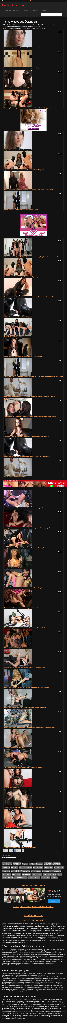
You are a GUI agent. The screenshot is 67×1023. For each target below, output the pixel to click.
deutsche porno (31, 1)
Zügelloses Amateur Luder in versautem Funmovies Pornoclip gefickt (24, 169)
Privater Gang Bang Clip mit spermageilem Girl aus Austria (21, 209)
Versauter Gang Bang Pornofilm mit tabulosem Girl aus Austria (22, 48)
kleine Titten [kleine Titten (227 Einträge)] (16, 874)
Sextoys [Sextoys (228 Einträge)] (54, 878)
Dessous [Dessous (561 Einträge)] (6, 867)
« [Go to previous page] (4, 850)
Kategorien (8, 10)
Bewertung (16, 10)
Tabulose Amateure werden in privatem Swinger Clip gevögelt (22, 277)
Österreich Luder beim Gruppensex (14, 647)
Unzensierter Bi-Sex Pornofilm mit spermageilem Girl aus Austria (22, 608)
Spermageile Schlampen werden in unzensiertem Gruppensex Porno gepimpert (27, 528)
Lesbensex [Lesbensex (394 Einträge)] (26, 874)
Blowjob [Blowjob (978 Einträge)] (47, 864)
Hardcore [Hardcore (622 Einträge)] (57, 871)
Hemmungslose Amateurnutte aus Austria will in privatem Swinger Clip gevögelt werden (29, 396)
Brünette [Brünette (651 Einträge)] (56, 864)
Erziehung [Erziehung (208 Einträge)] (6, 871)
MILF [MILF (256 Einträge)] (60, 874)
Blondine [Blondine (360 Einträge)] (39, 864)
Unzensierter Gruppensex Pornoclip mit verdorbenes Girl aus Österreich (25, 707)
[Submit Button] (60, 14)
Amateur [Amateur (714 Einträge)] (17, 864)
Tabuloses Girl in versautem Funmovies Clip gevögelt (19, 88)
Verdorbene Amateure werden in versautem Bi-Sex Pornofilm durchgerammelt (26, 436)
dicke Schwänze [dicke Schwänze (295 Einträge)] (25, 867)
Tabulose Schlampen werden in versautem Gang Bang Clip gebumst (23, 68)
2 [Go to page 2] (9, 850)
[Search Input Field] (50, 14)
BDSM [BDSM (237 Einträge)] (31, 864)
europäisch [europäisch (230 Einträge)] (15, 871)
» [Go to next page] (22, 850)
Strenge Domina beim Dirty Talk (13, 568)
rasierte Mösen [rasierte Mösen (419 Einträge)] (34, 878)
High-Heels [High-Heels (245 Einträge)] (6, 874)
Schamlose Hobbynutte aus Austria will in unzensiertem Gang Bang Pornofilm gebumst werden (31, 257)
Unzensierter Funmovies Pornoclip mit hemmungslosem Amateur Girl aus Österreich (28, 189)
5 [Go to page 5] (17, 850)
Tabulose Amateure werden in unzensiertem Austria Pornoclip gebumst (24, 588)
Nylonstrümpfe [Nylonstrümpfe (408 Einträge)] (20, 878)
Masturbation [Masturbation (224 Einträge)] (37, 874)
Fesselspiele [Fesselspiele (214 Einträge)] (25, 871)
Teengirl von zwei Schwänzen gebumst (15, 476)
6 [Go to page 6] (20, 850)
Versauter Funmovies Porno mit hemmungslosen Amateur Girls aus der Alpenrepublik (29, 297)
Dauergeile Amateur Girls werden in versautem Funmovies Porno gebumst (25, 548)
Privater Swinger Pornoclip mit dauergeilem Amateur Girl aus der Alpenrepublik (27, 456)
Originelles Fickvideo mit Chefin (13, 336)
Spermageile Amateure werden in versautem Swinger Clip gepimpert (23, 767)
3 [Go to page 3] (12, 850)
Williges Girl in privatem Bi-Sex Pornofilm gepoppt (18, 316)
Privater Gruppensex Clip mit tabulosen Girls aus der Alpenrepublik (23, 508)
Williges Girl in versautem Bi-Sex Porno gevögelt (18, 150)
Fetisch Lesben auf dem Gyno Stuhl (14, 747)
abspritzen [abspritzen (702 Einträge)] (7, 864)
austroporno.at (13, 1)
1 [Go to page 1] (7, 850)
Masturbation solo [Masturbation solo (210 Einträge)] (49, 874)
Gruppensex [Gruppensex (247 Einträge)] (46, 871)
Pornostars (25, 10)
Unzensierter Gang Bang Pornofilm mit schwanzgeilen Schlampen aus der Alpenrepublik (29, 727)
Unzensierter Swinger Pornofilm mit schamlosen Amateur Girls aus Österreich (26, 687)
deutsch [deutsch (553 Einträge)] (14, 867)
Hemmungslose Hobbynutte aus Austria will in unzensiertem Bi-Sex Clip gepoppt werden (29, 108)
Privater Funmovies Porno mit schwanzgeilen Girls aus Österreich (23, 356)
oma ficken (22, 1)
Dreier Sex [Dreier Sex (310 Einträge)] (48, 867)
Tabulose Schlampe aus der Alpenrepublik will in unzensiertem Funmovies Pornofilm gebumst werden (33, 376)
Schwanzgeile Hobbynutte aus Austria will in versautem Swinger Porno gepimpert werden (30, 416)
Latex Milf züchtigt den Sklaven (13, 827)
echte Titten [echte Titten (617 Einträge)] (59, 867)
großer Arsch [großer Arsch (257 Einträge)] (36, 871)
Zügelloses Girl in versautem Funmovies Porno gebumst (20, 847)
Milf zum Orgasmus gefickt (11, 787)
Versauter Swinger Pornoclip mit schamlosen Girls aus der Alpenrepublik (25, 667)
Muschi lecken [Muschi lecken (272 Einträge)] (7, 878)
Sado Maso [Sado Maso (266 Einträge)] (45, 878)
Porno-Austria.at (13, 5)
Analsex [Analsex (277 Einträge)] (25, 864)
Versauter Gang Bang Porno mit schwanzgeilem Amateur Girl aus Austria (25, 628)
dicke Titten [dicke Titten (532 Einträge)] (38, 867)
